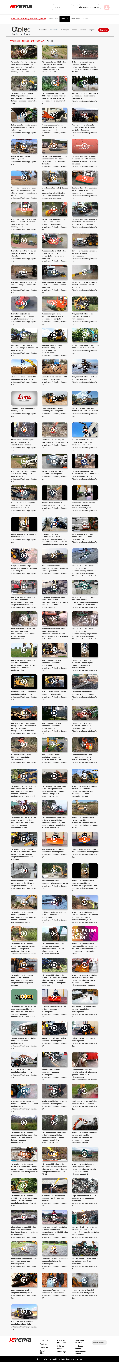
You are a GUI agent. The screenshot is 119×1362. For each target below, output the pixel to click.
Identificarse (45, 1340)
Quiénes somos (60, 1347)
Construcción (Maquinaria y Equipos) (28, 19)
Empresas (64, 19)
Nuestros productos (61, 1341)
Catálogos (75, 19)
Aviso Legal (61, 1352)
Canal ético (42, 1352)
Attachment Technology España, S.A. (24, 69)
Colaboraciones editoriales (81, 1353)
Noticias (83, 30)
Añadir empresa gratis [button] (89, 7)
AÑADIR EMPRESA (99, 1342)
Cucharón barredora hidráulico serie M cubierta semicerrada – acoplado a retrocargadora (55, 193)
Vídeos (85, 19)
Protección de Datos (79, 1341)
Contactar (103, 30)
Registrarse (44, 1344)
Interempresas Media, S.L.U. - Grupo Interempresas (63, 1359)
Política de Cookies (79, 1347)
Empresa (92, 30)
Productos (53, 19)
